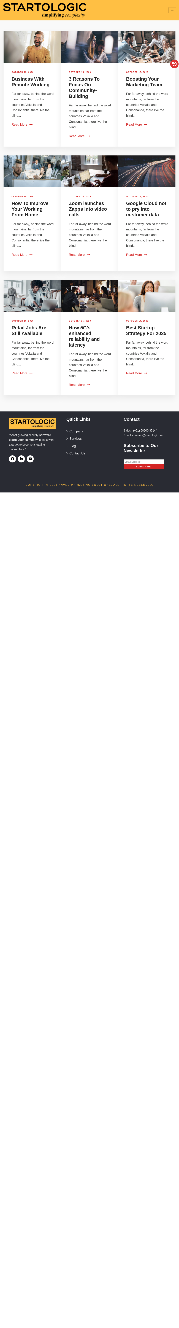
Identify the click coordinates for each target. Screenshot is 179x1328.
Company (76, 431)
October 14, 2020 (137, 321)
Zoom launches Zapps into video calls (88, 209)
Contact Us (77, 453)
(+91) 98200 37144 (145, 430)
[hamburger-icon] (172, 10)
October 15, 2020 (23, 72)
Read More (22, 124)
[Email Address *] (144, 461)
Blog (72, 446)
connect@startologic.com (148, 435)
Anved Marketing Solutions (85, 484)
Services (75, 438)
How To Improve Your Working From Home (30, 209)
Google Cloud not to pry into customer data (146, 209)
